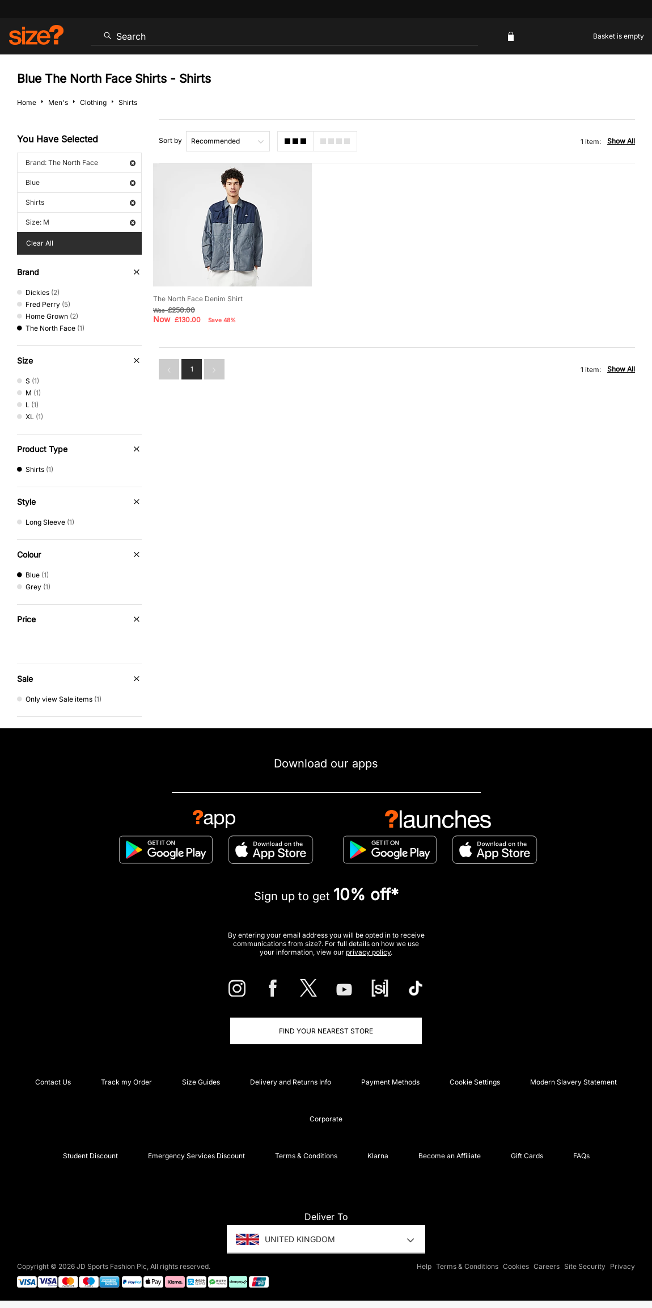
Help (424, 1266)
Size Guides (201, 1082)
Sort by (170, 140)
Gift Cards (527, 1155)
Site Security (585, 1266)
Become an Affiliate (449, 1155)
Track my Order (126, 1082)
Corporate (326, 1119)
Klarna (377, 1155)
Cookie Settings (475, 1082)
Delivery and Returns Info (290, 1082)
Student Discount (90, 1155)
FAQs (581, 1155)
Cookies (516, 1266)
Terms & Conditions (306, 1155)
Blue (81, 182)
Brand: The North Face (81, 162)
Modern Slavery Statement (573, 1082)
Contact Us (53, 1082)
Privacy (622, 1266)
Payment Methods (390, 1082)
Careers (547, 1266)
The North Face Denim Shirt (198, 298)
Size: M (81, 222)
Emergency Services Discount (196, 1155)
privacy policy (368, 952)
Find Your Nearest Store (326, 1031)
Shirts (81, 202)
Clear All (39, 243)
